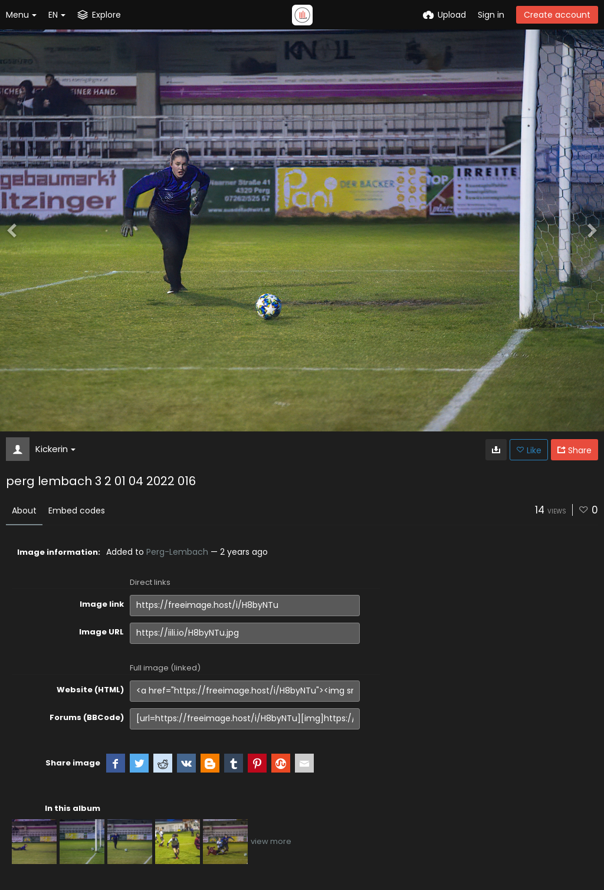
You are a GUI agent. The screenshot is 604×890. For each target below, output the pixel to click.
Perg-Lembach (177, 552)
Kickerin (55, 449)
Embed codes (76, 510)
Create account (557, 15)
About (24, 510)
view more (271, 841)
